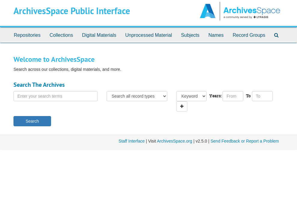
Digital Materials (99, 35)
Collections (61, 35)
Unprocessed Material (148, 35)
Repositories (27, 35)
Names (216, 35)
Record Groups (249, 35)
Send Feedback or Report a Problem (245, 141)
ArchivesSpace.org (174, 141)
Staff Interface (132, 141)
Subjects (190, 35)
